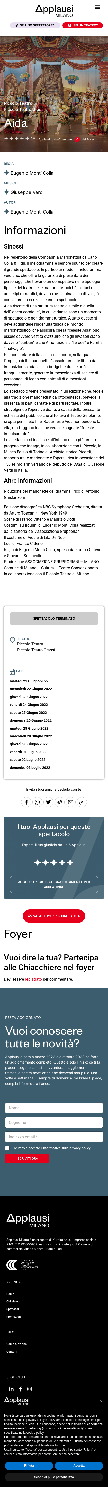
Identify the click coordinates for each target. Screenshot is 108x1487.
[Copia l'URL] (71, 805)
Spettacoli (13, 1309)
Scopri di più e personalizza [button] (54, 1477)
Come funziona (16, 1344)
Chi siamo (13, 1301)
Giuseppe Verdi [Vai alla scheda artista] (27, 192)
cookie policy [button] (35, 1433)
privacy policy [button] (35, 1420)
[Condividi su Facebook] (26, 805)
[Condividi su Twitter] (49, 805)
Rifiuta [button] (29, 1465)
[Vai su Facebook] (20, 1389)
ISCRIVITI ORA (27, 1158)
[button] (97, 7)
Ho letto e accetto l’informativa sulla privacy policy (52, 1148)
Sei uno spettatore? (34, 25)
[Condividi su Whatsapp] (37, 805)
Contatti (11, 1351)
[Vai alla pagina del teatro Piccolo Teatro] (18, 103)
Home (10, 1294)
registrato (33, 979)
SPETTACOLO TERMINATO (54, 618)
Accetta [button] (78, 1465)
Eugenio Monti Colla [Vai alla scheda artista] (32, 173)
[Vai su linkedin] (11, 1389)
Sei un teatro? (83, 25)
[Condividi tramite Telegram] (60, 805)
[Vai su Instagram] (29, 1389)
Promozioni (14, 1316)
